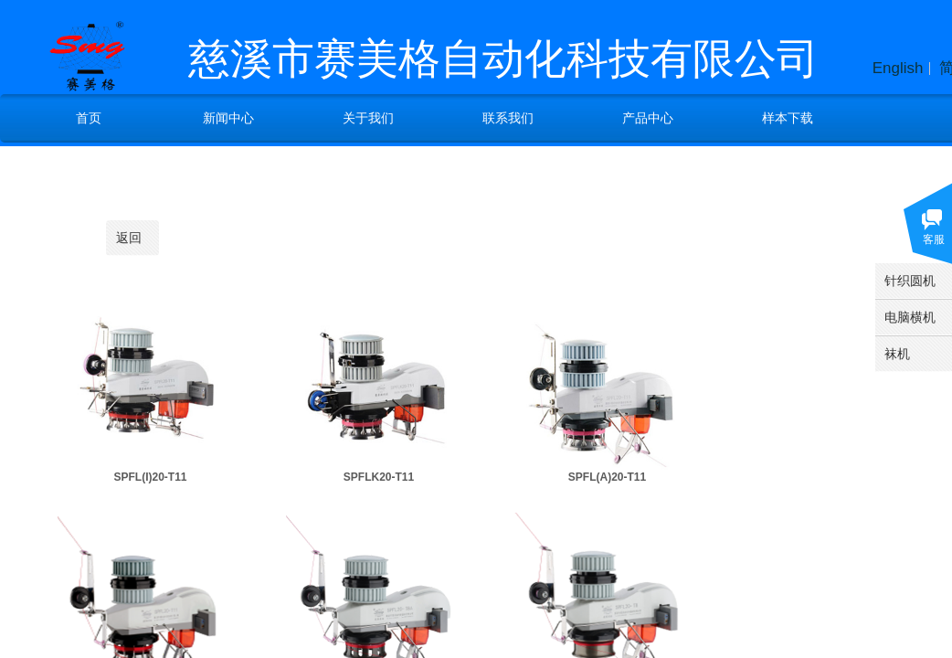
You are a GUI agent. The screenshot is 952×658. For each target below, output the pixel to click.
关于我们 (368, 118)
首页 (88, 118)
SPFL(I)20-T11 (149, 477)
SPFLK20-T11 (379, 477)
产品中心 (647, 118)
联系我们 (508, 118)
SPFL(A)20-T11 (607, 477)
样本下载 (787, 118)
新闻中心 (228, 118)
